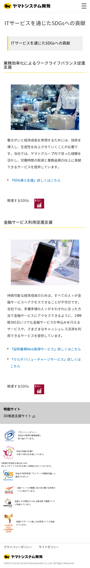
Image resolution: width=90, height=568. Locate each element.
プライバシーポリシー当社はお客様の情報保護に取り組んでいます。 (29, 435)
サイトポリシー (49, 547)
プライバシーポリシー (18, 547)
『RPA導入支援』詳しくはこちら (35, 181)
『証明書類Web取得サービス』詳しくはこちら (45, 349)
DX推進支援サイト (17, 416)
